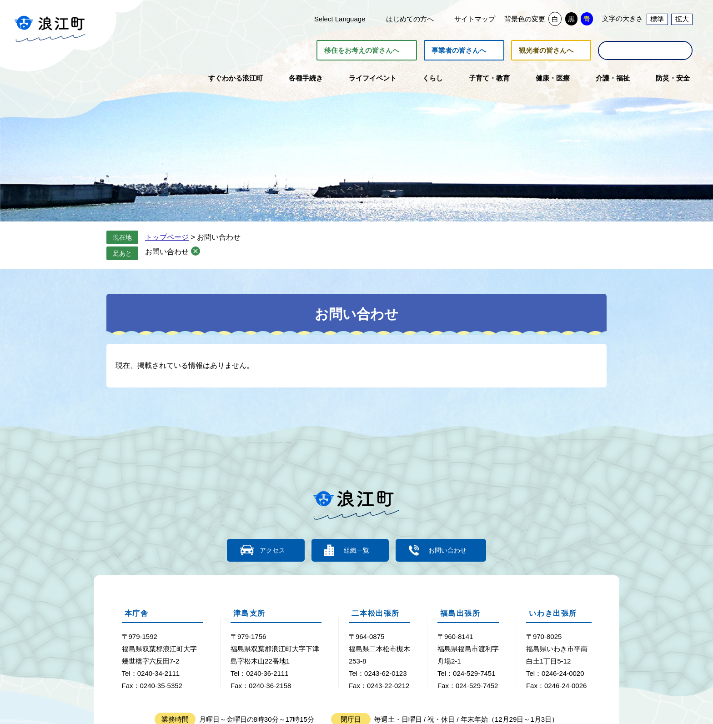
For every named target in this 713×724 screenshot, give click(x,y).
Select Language (340, 19)
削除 (195, 251)
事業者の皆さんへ (459, 50)
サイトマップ (474, 19)
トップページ (167, 237)
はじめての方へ (410, 19)
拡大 (682, 19)
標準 (657, 19)
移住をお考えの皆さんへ (361, 50)
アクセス (267, 550)
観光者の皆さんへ (546, 50)
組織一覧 (356, 550)
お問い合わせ (167, 252)
